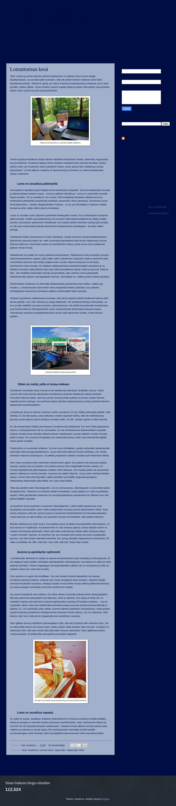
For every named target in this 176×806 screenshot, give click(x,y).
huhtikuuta (133, 296)
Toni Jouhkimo (133, 138)
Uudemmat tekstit (18, 761)
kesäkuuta (133, 286)
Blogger (105, 799)
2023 (128, 238)
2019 (128, 257)
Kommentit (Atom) (21, 768)
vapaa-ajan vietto (75, 750)
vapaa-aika (59, 750)
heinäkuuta (134, 281)
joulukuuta (133, 261)
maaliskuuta (134, 301)
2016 (128, 322)
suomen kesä (46, 750)
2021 (128, 248)
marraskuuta (134, 266)
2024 (128, 233)
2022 (128, 243)
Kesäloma (33, 750)
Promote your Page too (158, 213)
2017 (128, 318)
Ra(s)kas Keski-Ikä (47, 15)
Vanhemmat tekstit (101, 761)
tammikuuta (134, 311)
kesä (24, 750)
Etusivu (60, 761)
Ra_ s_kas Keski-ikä (157, 207)
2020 (128, 253)
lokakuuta (133, 271)
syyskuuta (133, 276)
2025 (128, 228)
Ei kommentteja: (57, 745)
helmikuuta (134, 306)
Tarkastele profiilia (131, 166)
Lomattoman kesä (29, 69)
